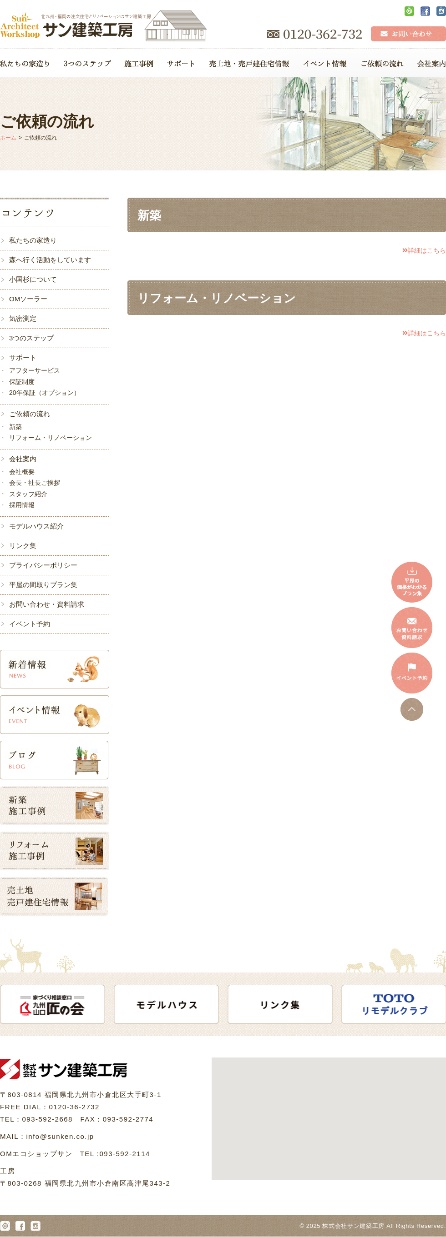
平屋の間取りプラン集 (43, 585)
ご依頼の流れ (29, 414)
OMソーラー (28, 299)
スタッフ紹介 (28, 494)
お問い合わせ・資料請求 (46, 604)
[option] (57, 1004)
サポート (22, 357)
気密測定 (22, 318)
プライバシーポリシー (43, 565)
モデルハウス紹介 (36, 526)
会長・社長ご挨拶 (34, 482)
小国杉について (33, 279)
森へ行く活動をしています (50, 260)
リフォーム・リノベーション (50, 437)
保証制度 (22, 381)
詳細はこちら (424, 250)
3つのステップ (31, 338)
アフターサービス (34, 370)
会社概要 (22, 471)
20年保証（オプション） (44, 392)
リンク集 (22, 545)
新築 (15, 426)
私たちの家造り (33, 240)
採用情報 (22, 505)
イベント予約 (29, 624)
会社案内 (22, 459)
